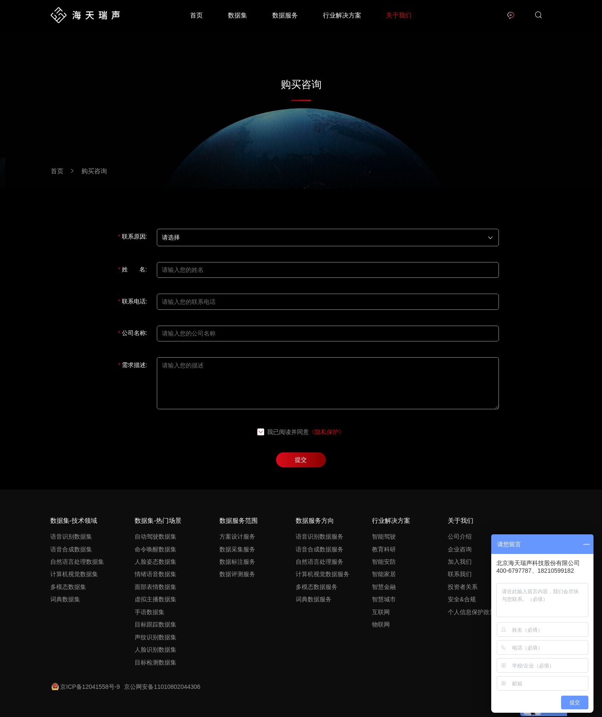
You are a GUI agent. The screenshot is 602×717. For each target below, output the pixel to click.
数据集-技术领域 (73, 520)
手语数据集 (149, 612)
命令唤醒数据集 (155, 549)
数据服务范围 (238, 520)
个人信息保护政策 (471, 612)
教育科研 (384, 549)
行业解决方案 (342, 15)
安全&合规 (461, 599)
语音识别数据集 (71, 536)
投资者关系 (463, 586)
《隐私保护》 (327, 431)
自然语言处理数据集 (77, 561)
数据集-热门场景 (158, 520)
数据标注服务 (237, 561)
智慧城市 (384, 599)
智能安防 (384, 561)
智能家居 (384, 574)
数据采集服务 (237, 549)
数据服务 (285, 15)
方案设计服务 (237, 536)
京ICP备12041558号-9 (86, 686)
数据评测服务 (237, 574)
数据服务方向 (315, 520)
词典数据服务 (313, 599)
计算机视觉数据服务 (322, 574)
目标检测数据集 (155, 662)
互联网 (381, 612)
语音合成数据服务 (319, 549)
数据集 (237, 15)
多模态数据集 (68, 586)
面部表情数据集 (155, 586)
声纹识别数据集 (155, 637)
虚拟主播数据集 (155, 599)
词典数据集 (65, 599)
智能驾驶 (384, 536)
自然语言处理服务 (319, 561)
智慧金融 (384, 586)
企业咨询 (460, 549)
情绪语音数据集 (155, 574)
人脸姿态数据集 (155, 561)
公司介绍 (460, 536)
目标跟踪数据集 (155, 624)
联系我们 (460, 574)
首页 (196, 15)
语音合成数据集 (71, 549)
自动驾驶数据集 (155, 536)
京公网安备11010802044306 (162, 686)
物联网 (381, 624)
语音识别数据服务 (319, 536)
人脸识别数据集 (155, 649)
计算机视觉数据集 (74, 574)
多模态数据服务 (316, 586)
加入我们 (460, 561)
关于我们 (399, 15)
